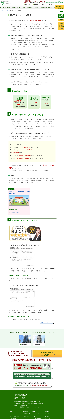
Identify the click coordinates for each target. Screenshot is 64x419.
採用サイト (50, 1)
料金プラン (8, 10)
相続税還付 (13, 418)
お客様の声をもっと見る (46, 322)
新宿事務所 (37, 4)
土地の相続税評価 (14, 416)
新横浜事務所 (28, 4)
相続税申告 (13, 414)
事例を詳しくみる (14, 212)
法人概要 (47, 414)
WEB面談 (44, 4)
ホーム (3, 10)
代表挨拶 (47, 416)
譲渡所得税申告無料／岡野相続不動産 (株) (54, 2)
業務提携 (58, 1)
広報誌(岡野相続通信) (37, 418)
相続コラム (52, 4)
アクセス (47, 418)
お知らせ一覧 (35, 414)
